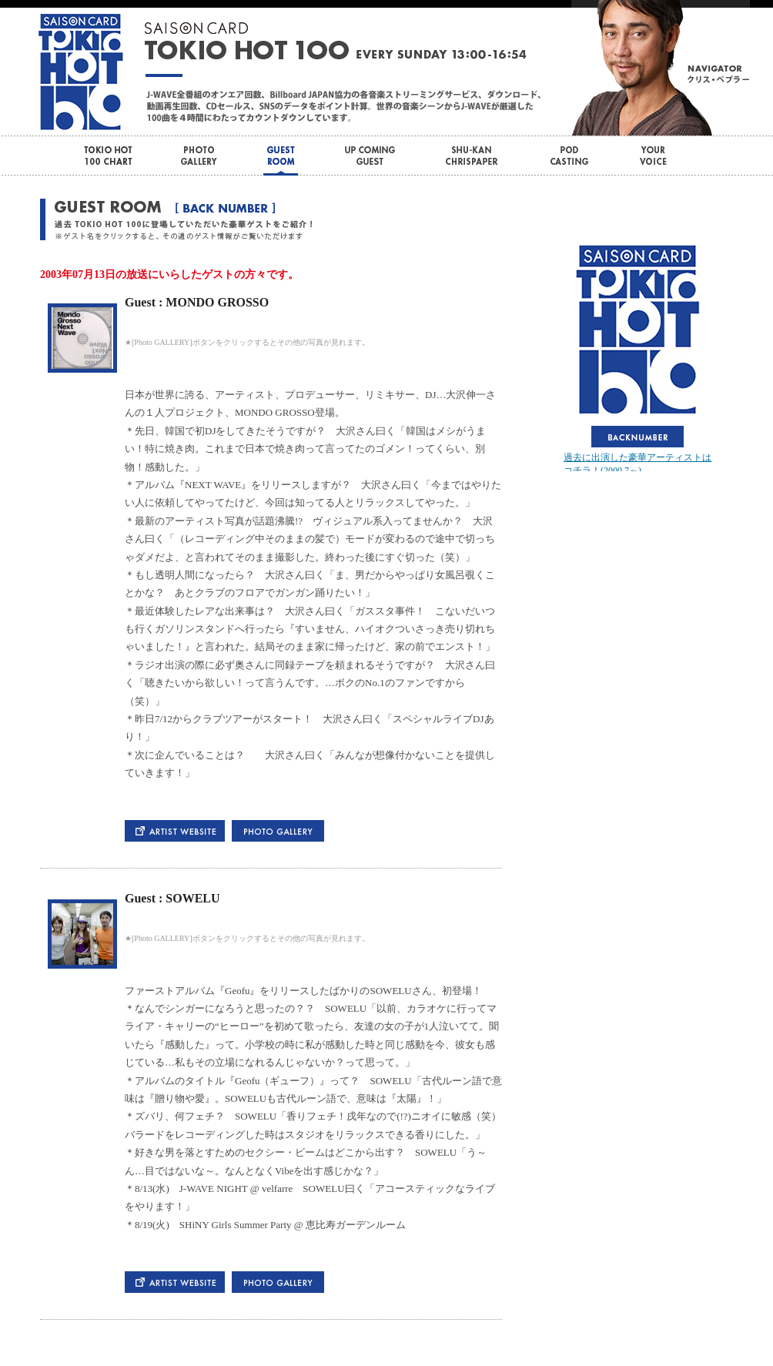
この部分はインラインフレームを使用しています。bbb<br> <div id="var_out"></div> (637, 355)
